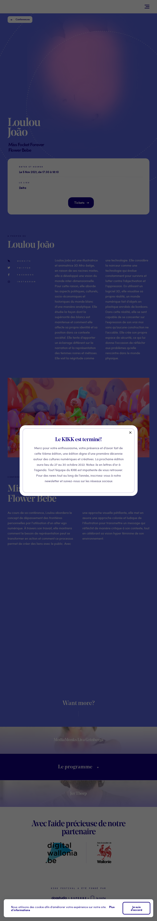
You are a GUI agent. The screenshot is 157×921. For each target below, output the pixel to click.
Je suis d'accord (136, 908)
